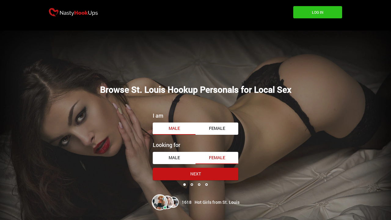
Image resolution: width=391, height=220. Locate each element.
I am (158, 115)
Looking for (166, 144)
